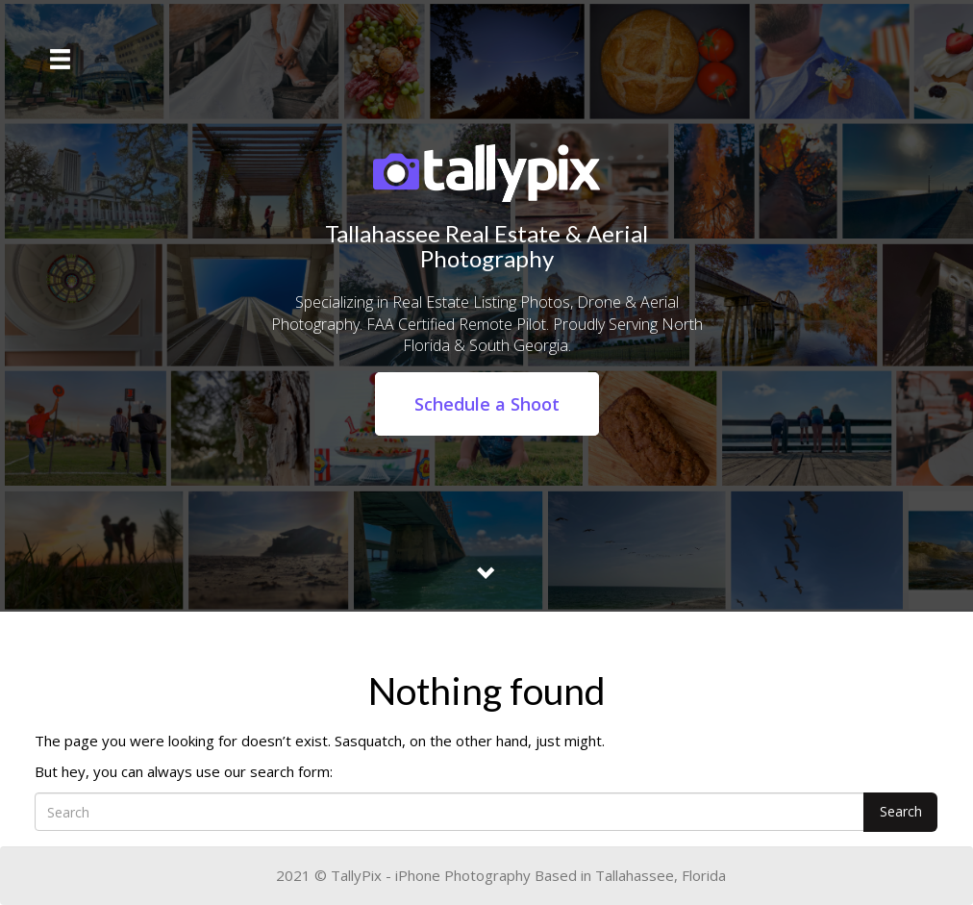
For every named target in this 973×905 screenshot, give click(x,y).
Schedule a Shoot (487, 403)
